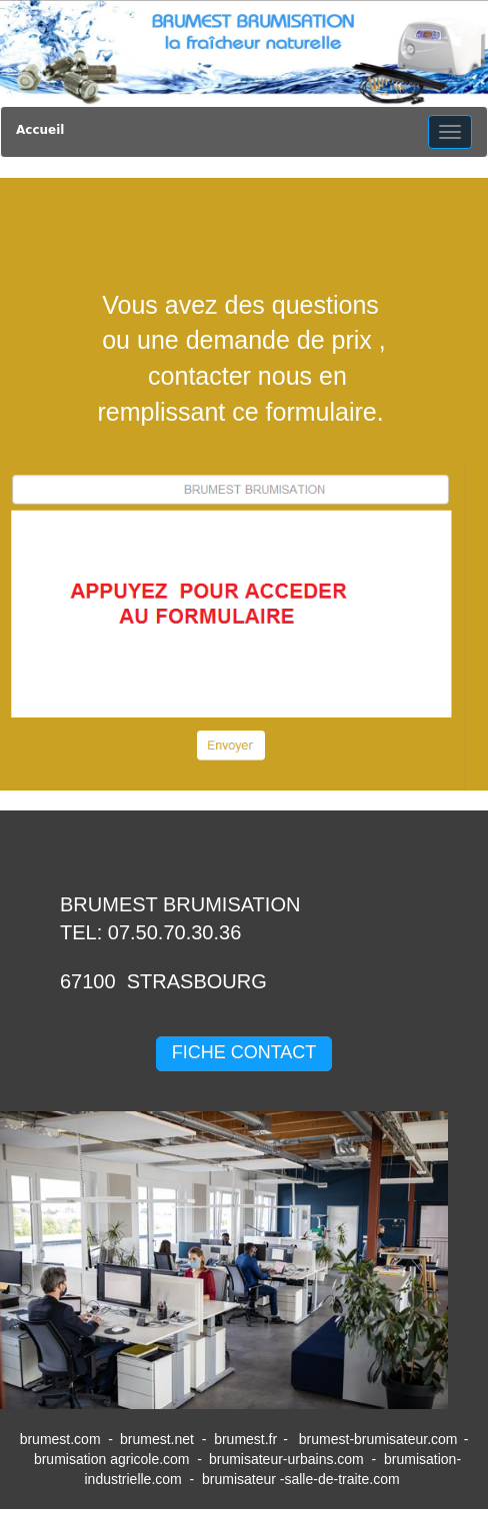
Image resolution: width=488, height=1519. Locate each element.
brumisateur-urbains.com (286, 1459)
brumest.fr (245, 1439)
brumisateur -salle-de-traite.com (303, 1479)
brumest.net (157, 1439)
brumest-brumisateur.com (378, 1439)
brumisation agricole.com (112, 1459)
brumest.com (60, 1439)
